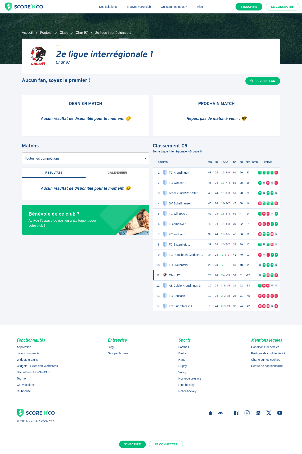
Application (24, 347)
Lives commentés (28, 353)
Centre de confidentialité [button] (267, 366)
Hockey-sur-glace (189, 378)
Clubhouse (24, 391)
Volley (182, 372)
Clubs (64, 32)
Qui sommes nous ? (174, 6)
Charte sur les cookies (265, 359)
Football (46, 32)
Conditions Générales (265, 347)
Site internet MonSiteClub (33, 372)
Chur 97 (82, 32)
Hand (181, 359)
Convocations (26, 384)
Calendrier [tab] (117, 172)
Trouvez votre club (139, 6)
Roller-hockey (187, 391)
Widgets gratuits (27, 359)
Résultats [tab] (53, 172)
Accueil (27, 32)
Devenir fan (262, 81)
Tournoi (21, 378)
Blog (111, 347)
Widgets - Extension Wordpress (37, 366)
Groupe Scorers (118, 353)
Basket (182, 353)
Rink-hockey (186, 384)
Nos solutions (108, 6)
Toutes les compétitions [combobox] (42, 158)
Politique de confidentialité (268, 353)
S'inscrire (249, 6)
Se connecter (282, 6)
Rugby (182, 366)
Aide (200, 6)
